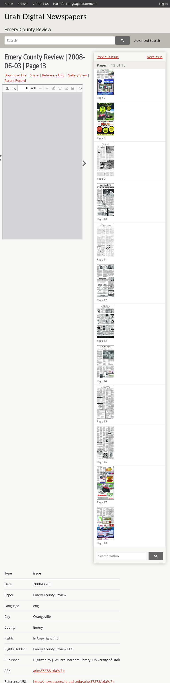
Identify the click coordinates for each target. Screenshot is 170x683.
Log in (163, 4)
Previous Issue (108, 57)
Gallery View (77, 75)
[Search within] (121, 556)
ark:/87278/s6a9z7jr (49, 670)
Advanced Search (147, 40)
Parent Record (15, 80)
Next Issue (154, 57)
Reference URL (53, 75)
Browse (22, 4)
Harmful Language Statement (75, 4)
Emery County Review (27, 29)
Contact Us (41, 4)
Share (34, 75)
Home (8, 4)
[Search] (59, 40)
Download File (15, 75)
